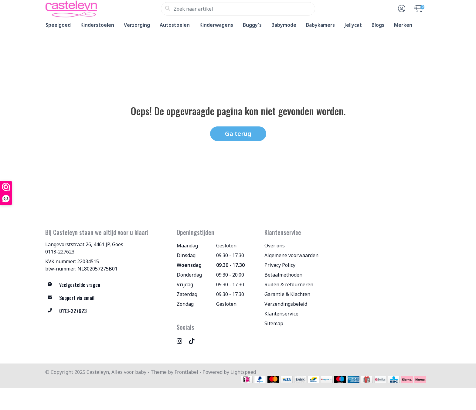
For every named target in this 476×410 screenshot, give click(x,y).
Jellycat (353, 25)
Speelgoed (58, 25)
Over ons (274, 245)
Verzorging (137, 25)
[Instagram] (182, 341)
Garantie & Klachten (287, 294)
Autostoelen (175, 25)
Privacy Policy (279, 265)
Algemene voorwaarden (291, 255)
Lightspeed (243, 372)
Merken (403, 25)
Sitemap (273, 323)
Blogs (378, 25)
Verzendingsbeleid (285, 304)
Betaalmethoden (283, 274)
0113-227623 (59, 251)
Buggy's (252, 25)
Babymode (283, 25)
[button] (400, 9)
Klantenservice (281, 313)
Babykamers (320, 25)
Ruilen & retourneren (288, 284)
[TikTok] (194, 341)
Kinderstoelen (97, 25)
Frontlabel (186, 372)
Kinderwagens (216, 25)
